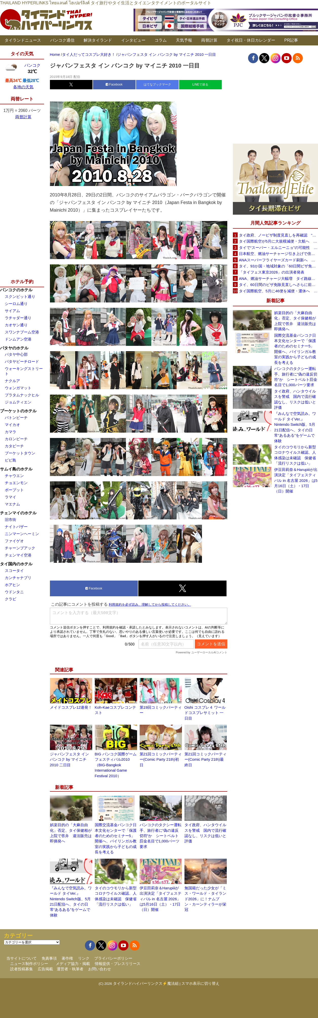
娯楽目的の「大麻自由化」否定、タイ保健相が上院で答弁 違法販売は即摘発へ (295, 321)
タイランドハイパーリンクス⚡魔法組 (146, 983)
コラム (161, 40)
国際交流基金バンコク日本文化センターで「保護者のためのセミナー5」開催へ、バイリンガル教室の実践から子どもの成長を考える (295, 349)
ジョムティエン (18, 402)
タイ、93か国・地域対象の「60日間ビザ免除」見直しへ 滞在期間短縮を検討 (278, 266)
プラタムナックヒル (22, 395)
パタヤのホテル (14, 348)
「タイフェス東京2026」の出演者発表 (271, 272)
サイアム (12, 311)
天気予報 (184, 40)
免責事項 (49, 958)
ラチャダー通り (18, 318)
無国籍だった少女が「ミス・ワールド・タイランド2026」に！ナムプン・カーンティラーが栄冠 (205, 899)
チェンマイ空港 (18, 555)
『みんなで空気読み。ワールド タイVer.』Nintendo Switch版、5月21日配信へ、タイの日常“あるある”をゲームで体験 (295, 427)
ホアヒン (12, 585)
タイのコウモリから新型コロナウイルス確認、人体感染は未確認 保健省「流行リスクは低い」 (295, 455)
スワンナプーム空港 (22, 332)
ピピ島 (10, 460)
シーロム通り (16, 303)
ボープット (14, 490)
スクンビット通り (20, 296)
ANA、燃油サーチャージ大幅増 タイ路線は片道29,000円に (278, 278)
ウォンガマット (18, 388)
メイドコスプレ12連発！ (71, 707)
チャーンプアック (20, 548)
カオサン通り (16, 325)
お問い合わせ (99, 969)
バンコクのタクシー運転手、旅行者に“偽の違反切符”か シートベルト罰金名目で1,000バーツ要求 (160, 836)
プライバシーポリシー (113, 958)
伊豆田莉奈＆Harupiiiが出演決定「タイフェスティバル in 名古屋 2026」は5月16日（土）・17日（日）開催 (160, 899)
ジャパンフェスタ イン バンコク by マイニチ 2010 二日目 (69, 759)
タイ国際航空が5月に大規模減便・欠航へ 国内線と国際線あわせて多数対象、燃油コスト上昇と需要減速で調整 (278, 241)
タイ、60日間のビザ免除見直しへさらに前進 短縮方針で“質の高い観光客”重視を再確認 (278, 284)
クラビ (10, 599)
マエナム (12, 504)
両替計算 (209, 40)
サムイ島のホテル (16, 469)
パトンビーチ (16, 417)
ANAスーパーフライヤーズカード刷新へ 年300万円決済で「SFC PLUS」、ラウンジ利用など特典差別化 (278, 260)
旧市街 (10, 519)
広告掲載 (45, 969)
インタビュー (133, 40)
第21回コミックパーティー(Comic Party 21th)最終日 (205, 759)
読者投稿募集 (21, 969)
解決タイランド (98, 40)
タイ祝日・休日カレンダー (251, 40)
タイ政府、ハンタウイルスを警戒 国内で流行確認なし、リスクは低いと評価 (295, 399)
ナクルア (12, 381)
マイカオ (12, 424)
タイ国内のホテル (16, 564)
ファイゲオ (14, 541)
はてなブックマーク (157, 84)
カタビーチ (14, 446)
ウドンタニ (14, 592)
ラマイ (10, 497)
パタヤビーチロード (22, 361)
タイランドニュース (23, 40)
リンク (83, 958)
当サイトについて (21, 958)
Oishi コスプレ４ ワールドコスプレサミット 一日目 (205, 712)
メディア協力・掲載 (73, 963)
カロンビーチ (16, 439)
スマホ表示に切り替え (200, 983)
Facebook (114, 84)
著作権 (67, 958)
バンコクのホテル (16, 290)
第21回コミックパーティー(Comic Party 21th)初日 (161, 759)
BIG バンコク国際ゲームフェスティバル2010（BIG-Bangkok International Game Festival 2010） (116, 765)
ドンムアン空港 (18, 339)
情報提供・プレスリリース (117, 963)
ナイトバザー (16, 526)
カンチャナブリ (18, 577)
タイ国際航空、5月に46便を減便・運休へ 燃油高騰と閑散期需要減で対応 (278, 291)
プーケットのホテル (18, 411)
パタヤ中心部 (16, 354)
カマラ (10, 432)
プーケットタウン (20, 453)
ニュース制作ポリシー (29, 963)
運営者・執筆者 (70, 969)
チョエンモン (16, 483)
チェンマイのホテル (18, 513)
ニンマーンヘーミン (22, 534)
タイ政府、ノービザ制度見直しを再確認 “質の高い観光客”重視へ (278, 235)
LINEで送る (200, 84)
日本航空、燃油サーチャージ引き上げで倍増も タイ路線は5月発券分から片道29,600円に (278, 253)
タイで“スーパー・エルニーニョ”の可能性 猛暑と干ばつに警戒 (278, 247)
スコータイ (14, 570)
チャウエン (14, 475)
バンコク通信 (62, 40)
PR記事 (291, 40)
